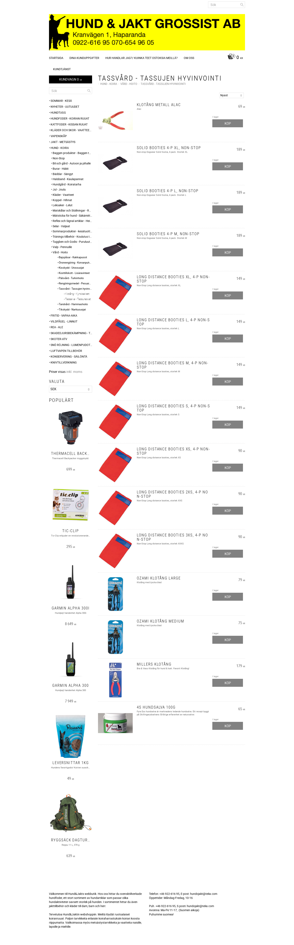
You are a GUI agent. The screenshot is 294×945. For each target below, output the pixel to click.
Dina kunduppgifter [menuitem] (84, 58)
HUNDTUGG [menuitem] (58, 112)
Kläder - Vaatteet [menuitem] (63, 195)
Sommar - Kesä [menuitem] (61, 101)
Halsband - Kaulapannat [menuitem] (68, 179)
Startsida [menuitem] (56, 58)
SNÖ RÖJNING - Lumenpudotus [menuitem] (71, 345)
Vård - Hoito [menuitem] (60, 252)
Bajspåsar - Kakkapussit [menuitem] (73, 257)
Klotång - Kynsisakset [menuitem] (77, 294)
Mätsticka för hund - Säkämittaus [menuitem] (72, 215)
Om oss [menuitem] (189, 58)
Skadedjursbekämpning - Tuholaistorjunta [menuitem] (71, 333)
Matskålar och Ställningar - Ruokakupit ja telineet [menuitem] (72, 210)
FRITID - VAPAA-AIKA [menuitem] (64, 315)
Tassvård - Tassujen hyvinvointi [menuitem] (75, 288)
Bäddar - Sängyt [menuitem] (63, 174)
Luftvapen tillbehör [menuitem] (66, 351)
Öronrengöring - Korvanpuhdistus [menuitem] (75, 262)
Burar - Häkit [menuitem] (61, 169)
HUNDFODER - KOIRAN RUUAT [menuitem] (70, 118)
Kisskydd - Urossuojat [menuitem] (71, 267)
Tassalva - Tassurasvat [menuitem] (78, 299)
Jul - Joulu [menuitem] (59, 189)
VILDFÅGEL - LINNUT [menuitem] (64, 321)
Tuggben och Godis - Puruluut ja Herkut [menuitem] (72, 242)
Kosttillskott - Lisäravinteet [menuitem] (74, 273)
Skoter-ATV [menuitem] (59, 339)
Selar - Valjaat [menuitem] (61, 226)
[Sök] (242, 5)
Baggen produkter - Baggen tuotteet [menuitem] (72, 153)
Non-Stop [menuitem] (59, 158)
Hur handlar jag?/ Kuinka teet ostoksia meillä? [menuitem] (141, 58)
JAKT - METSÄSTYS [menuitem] (63, 142)
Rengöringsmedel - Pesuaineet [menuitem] (75, 283)
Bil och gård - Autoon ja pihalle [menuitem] (72, 163)
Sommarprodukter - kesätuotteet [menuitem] (72, 231)
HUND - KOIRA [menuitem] (60, 148)
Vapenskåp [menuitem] (59, 136)
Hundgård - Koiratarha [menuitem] (67, 184)
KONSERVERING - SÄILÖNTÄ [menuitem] (69, 356)
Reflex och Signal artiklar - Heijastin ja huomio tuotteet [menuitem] (72, 221)
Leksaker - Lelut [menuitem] (62, 205)
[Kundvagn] (234, 57)
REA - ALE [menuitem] (57, 327)
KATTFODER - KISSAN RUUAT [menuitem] (69, 124)
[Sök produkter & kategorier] (226, 4)
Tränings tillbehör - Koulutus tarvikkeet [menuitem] (72, 236)
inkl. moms (74, 371)
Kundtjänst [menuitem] (62, 69)
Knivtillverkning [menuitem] (64, 362)
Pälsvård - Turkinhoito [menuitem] (71, 278)
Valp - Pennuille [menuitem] (62, 247)
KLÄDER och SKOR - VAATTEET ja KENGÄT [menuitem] (71, 130)
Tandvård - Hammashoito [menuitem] (73, 304)
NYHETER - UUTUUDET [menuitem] (65, 107)
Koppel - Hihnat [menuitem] (62, 200)
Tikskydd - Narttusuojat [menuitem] (72, 309)
